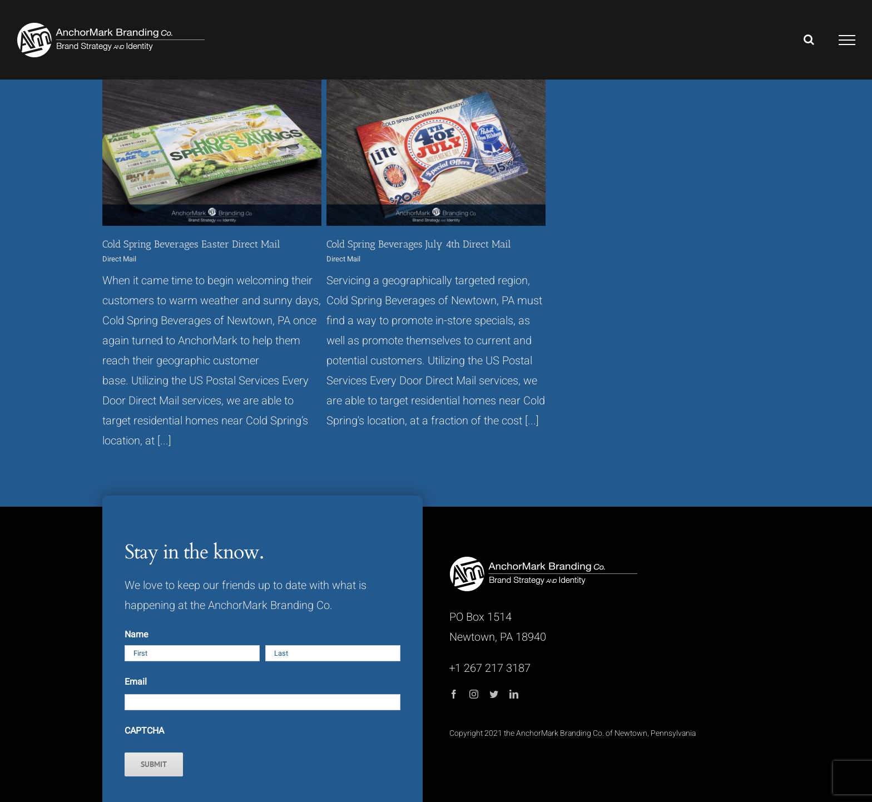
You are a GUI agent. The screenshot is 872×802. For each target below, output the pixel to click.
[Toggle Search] (809, 39)
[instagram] (473, 694)
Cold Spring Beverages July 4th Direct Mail (418, 244)
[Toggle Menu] (847, 40)
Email (136, 682)
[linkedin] (513, 694)
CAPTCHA (144, 730)
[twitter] (493, 694)
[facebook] (453, 694)
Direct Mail (119, 259)
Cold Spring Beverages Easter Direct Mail (191, 244)
